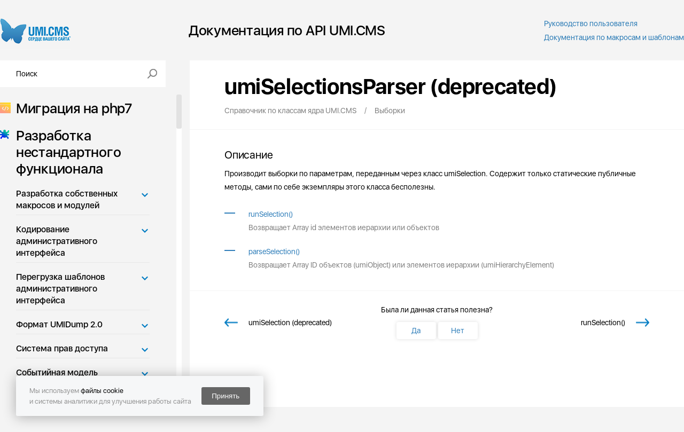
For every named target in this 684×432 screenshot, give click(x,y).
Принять (225, 396)
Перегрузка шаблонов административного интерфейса (60, 288)
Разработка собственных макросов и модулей (67, 199)
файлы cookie (102, 391)
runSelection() (270, 214)
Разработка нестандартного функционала (65, 152)
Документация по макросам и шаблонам (614, 37)
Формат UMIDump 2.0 (59, 324)
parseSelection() (274, 251)
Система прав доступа (62, 348)
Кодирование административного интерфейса (56, 241)
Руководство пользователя (591, 23)
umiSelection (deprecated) (290, 322)
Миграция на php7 (71, 108)
